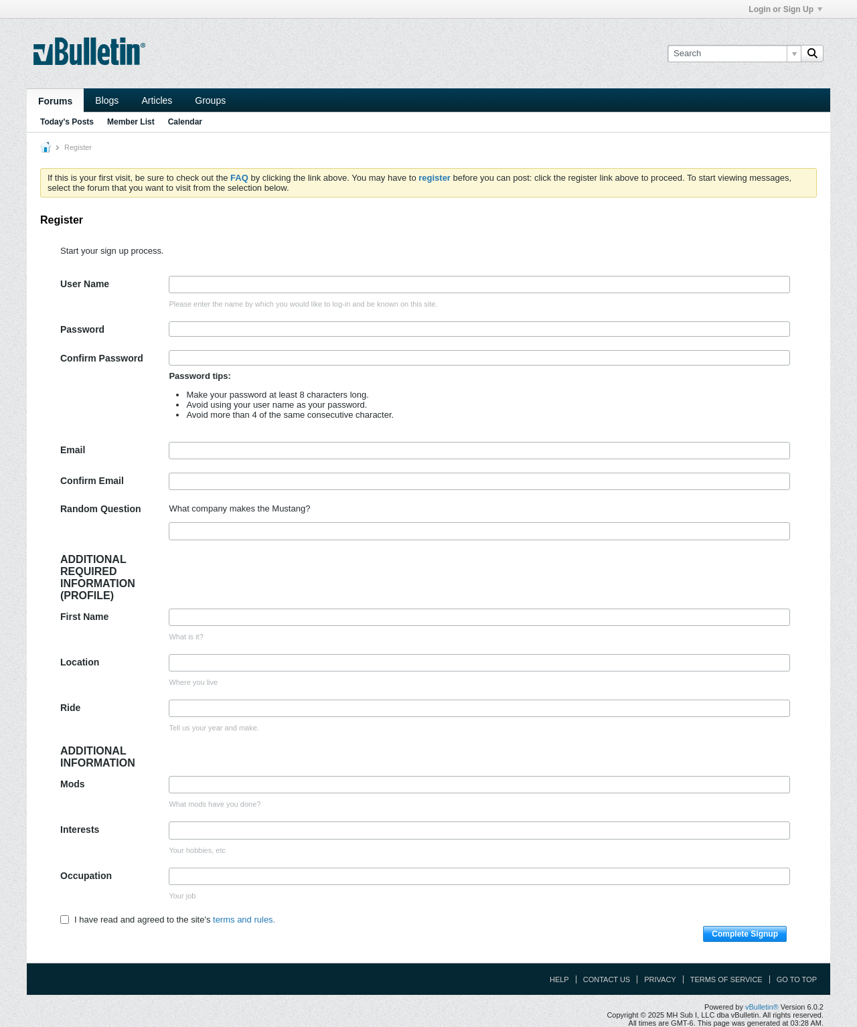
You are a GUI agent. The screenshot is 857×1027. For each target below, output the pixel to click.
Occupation (86, 875)
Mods (72, 784)
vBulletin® (762, 1007)
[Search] (734, 53)
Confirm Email (92, 480)
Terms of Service (726, 979)
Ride (70, 707)
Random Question (100, 508)
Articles (156, 100)
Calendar (185, 122)
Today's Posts (67, 122)
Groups (210, 100)
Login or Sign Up (785, 9)
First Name (84, 616)
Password (82, 329)
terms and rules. (244, 920)
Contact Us (607, 979)
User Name (84, 284)
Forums (55, 101)
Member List (131, 122)
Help (559, 979)
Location (79, 662)
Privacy (660, 979)
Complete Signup (745, 934)
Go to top (797, 979)
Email (72, 450)
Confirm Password (101, 358)
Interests (79, 829)
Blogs (107, 100)
